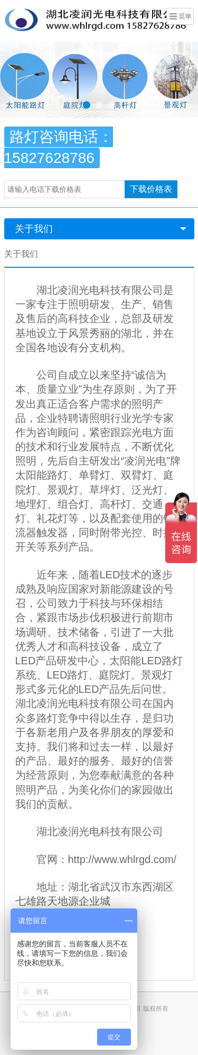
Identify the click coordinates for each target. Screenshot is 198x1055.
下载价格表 (151, 189)
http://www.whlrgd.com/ (122, 859)
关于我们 (34, 229)
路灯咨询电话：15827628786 (58, 147)
